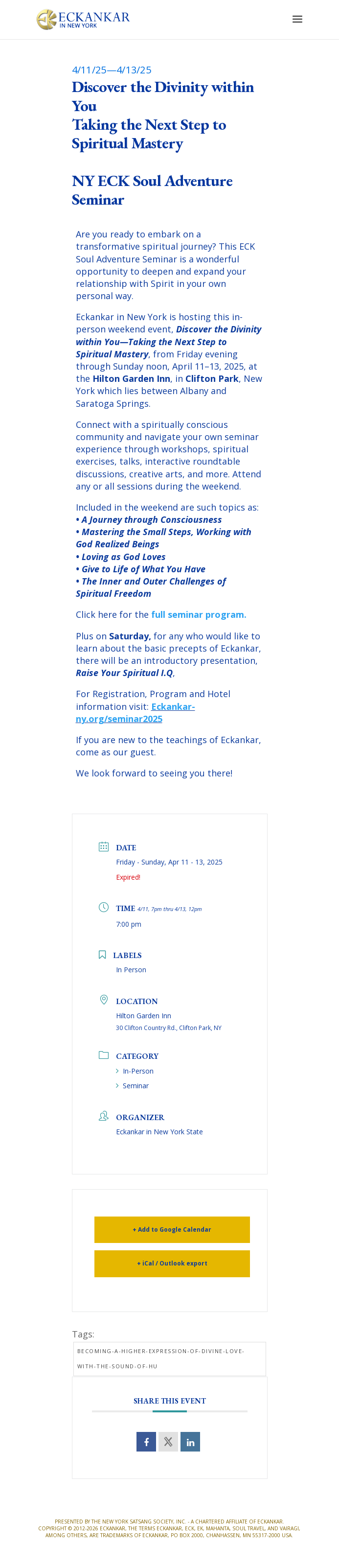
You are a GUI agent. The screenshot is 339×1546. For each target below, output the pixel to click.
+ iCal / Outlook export (172, 1263)
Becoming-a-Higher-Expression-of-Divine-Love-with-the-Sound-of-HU (161, 1358)
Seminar (132, 1085)
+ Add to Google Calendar (172, 1229)
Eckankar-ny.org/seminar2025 (135, 713)
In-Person (135, 1071)
